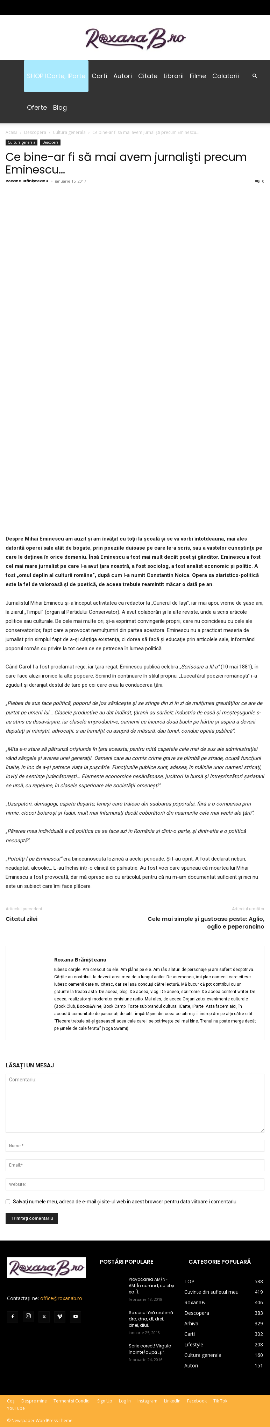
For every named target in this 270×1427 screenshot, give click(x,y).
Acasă (11, 132)
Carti (99, 76)
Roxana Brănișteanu (27, 181)
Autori (122, 76)
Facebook (197, 1401)
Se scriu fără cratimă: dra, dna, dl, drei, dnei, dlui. (151, 1319)
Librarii (174, 76)
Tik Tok (220, 1401)
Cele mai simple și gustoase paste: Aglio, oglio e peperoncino (206, 923)
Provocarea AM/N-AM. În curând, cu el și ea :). (151, 1285)
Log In (125, 1401)
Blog (60, 107)
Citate (147, 76)
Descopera (35, 132)
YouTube (16, 1408)
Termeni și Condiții (72, 1401)
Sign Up (104, 1401)
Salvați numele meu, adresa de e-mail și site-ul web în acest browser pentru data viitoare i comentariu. (125, 1201)
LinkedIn (172, 1401)
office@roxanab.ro (61, 1298)
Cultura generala (69, 132)
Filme (198, 76)
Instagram (147, 1401)
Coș (11, 1401)
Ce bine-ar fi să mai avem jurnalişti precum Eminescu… (126, 163)
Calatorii (225, 76)
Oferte (37, 107)
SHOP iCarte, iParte (56, 76)
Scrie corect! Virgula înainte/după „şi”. (150, 1349)
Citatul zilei (21, 919)
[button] (254, 76)
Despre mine (34, 1401)
